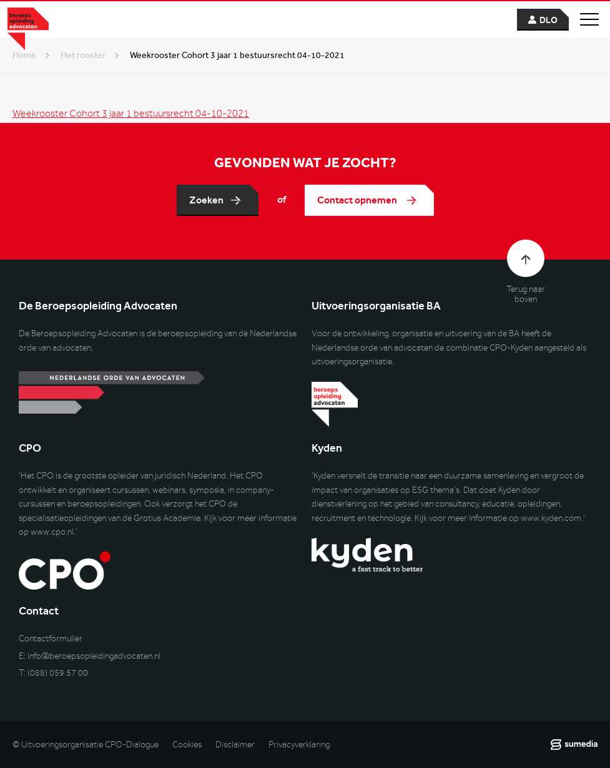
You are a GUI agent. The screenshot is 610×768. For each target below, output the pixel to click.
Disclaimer (235, 744)
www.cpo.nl (52, 532)
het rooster (83, 55)
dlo (548, 20)
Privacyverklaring (299, 744)
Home (24, 55)
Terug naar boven (525, 294)
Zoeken (206, 200)
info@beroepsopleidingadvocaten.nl (93, 656)
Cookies (187, 744)
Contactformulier (50, 638)
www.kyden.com (551, 518)
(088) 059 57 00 (57, 673)
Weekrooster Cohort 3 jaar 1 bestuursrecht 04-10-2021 (130, 114)
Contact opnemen (358, 200)
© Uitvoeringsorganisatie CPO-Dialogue (85, 744)
